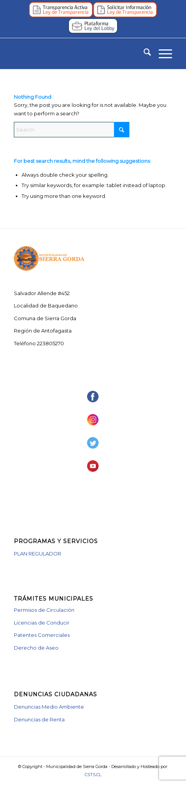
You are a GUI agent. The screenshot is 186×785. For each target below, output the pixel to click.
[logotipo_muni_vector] (77, 53)
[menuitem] (143, 53)
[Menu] (161, 53)
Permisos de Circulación (44, 610)
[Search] (143, 53)
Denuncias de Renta (39, 719)
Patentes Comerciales (42, 635)
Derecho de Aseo (36, 648)
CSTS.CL (93, 774)
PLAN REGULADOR (37, 553)
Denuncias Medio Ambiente (49, 707)
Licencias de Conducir (41, 623)
